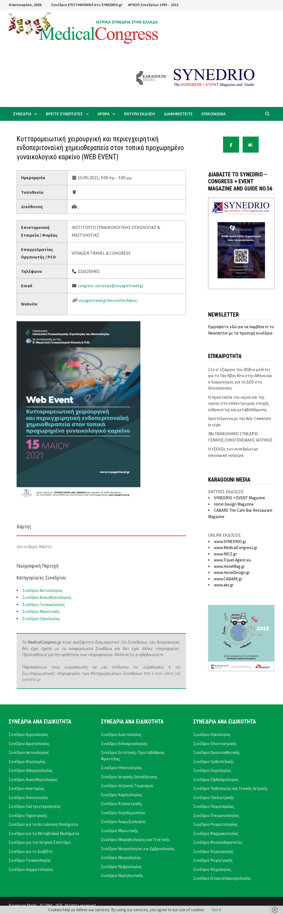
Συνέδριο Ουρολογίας (212, 770)
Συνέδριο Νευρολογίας (121, 857)
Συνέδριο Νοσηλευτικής (122, 875)
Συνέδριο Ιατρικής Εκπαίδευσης (129, 776)
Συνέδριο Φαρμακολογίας (216, 833)
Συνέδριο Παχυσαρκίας (213, 806)
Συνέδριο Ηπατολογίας (121, 767)
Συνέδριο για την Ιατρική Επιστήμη (40, 842)
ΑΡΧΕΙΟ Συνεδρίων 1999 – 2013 (153, 4)
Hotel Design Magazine (234, 504)
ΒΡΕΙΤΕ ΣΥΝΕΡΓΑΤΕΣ (64, 113)
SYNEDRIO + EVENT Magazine (239, 497)
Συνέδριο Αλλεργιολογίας (31, 770)
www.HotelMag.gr (229, 566)
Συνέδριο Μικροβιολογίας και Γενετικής (135, 839)
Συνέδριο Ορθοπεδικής (213, 761)
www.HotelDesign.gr (232, 572)
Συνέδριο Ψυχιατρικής (213, 860)
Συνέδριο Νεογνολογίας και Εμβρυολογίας (138, 848)
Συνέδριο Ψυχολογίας (212, 869)
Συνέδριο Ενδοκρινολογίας (124, 743)
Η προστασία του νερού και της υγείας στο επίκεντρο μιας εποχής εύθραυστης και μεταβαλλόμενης (238, 403)
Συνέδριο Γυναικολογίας (43, 604)
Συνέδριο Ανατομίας (26, 788)
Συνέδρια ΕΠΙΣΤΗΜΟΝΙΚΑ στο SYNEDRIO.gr (86, 4)
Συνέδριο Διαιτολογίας (121, 734)
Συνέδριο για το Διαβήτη (31, 851)
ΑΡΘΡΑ (103, 113)
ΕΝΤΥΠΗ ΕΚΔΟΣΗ (139, 113)
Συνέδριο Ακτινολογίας (42, 590)
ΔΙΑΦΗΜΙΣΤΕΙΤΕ (178, 113)
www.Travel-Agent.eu (232, 560)
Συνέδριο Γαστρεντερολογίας (35, 806)
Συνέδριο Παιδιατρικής (213, 797)
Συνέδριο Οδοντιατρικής (215, 743)
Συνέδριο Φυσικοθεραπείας (217, 842)
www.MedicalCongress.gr (236, 547)
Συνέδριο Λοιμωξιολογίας (123, 821)
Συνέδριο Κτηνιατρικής (121, 803)
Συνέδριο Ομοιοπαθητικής (216, 752)
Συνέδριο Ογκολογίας (41, 618)
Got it (216, 909)
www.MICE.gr (225, 554)
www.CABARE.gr (228, 578)
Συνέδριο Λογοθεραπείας (123, 812)
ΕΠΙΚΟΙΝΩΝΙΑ (213, 113)
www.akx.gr (224, 584)
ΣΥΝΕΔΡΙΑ (22, 113)
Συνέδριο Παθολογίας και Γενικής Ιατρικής (230, 788)
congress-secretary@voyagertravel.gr (110, 285)
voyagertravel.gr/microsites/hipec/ (108, 300)
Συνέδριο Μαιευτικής (41, 611)
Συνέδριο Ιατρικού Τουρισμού (127, 785)
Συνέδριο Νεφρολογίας (121, 866)
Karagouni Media (23, 905)
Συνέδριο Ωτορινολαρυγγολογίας (222, 878)
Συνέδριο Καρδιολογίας (121, 794)
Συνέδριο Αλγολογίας (27, 761)
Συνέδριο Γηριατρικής (28, 815)
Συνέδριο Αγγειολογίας (28, 734)
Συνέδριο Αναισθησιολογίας (47, 597)
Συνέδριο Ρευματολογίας (215, 824)
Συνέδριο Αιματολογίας (29, 743)
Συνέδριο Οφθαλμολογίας (216, 779)
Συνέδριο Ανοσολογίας (28, 797)
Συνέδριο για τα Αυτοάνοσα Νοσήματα (43, 824)
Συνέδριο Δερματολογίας (31, 869)
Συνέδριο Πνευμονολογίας (216, 815)
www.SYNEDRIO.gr (230, 541)
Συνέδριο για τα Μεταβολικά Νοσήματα (44, 833)
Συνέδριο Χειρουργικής (213, 851)
